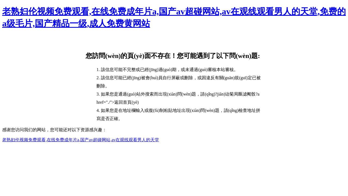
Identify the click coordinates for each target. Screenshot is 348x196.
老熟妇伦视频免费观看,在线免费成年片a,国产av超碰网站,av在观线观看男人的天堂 (80, 139)
